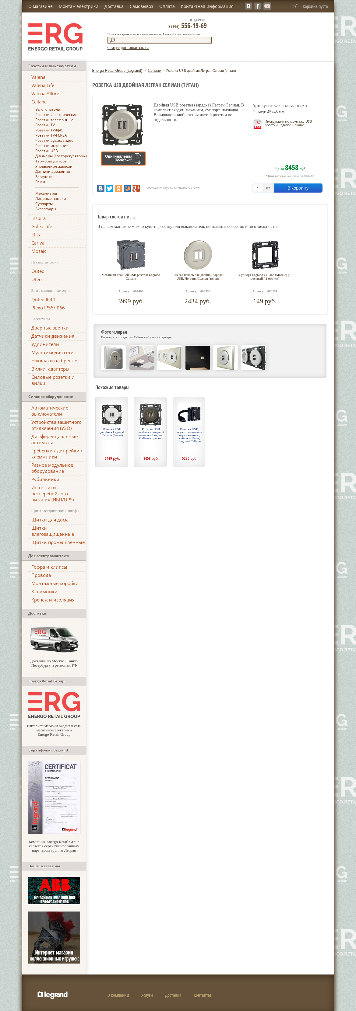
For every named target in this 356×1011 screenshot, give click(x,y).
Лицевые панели (50, 198)
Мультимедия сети (52, 352)
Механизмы (46, 193)
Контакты (202, 995)
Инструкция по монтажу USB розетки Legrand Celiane (288, 123)
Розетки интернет (51, 145)
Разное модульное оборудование (52, 468)
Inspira (38, 218)
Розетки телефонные (54, 119)
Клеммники (44, 591)
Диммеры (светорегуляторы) (61, 156)
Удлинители (45, 344)
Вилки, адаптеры (50, 369)
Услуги (147, 995)
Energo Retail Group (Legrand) (117, 70)
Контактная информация (207, 6)
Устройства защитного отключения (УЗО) (56, 425)
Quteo (37, 271)
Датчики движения (52, 171)
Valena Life (42, 85)
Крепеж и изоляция (53, 600)
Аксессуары (45, 208)
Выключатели (47, 109)
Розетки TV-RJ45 (49, 130)
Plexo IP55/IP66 (48, 308)
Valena (38, 77)
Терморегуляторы (51, 161)
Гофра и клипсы (49, 567)
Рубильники (45, 479)
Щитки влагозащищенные (52, 531)
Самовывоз (141, 6)
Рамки (41, 181)
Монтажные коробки (55, 583)
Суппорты (44, 203)
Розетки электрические (56, 114)
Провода (41, 575)
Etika (36, 235)
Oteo (36, 279)
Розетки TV (45, 124)
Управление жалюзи (53, 166)
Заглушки (44, 176)
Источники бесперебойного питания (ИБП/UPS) (52, 493)
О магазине (40, 6)
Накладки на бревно (54, 360)
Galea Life (41, 226)
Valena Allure (45, 93)
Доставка (114, 6)
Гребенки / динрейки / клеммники (57, 454)
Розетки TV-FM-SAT (52, 135)
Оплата (167, 6)
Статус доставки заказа (129, 47)
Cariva (37, 243)
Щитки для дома (50, 520)
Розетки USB (46, 150)
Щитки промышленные (58, 542)
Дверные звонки (50, 328)
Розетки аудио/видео (54, 140)
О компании (118, 995)
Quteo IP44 (43, 299)
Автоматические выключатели (49, 411)
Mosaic (38, 251)
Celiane (39, 102)
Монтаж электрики (78, 6)
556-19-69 (187, 25)
